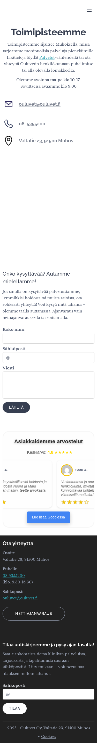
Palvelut (47, 57)
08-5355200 (32, 123)
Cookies (48, 736)
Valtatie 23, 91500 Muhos (46, 140)
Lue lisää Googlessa (48, 517)
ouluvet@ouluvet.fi (40, 104)
